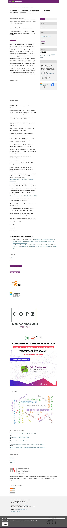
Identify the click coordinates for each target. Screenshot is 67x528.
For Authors (12, 460)
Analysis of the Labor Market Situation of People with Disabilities (23, 433)
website (26, 505)
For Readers (12, 458)
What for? (35, 520)
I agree (5, 524)
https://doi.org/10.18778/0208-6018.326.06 (22, 28)
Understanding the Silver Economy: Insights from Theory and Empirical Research (27, 444)
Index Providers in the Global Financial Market (19, 437)
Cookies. (5, 518)
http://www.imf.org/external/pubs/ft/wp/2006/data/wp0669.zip (23, 195)
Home (11, 7)
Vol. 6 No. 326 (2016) (24, 7)
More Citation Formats (46, 78)
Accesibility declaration (15, 511)
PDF (43, 19)
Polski (11, 259)
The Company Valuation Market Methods (18, 440)
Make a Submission (16, 266)
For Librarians (12, 462)
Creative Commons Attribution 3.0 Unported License (47, 55)
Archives (16, 7)
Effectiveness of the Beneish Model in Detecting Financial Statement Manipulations (27, 447)
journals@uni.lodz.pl (22, 509)
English (11, 257)
